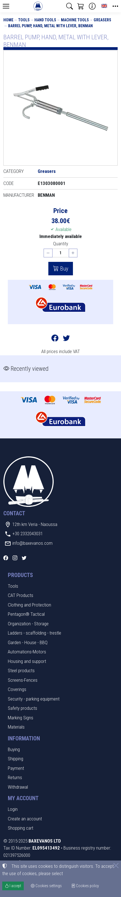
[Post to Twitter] (66, 339)
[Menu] (6, 6)
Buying (14, 749)
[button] (69, 6)
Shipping (15, 758)
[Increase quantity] (73, 253)
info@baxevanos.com (32, 543)
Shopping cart (20, 828)
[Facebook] (5, 558)
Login (13, 809)
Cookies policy (85, 886)
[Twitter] (24, 558)
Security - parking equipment (34, 699)
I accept (13, 886)
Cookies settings (46, 886)
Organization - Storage (28, 623)
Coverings (17, 689)
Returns (15, 777)
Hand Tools (45, 20)
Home (8, 20)
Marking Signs (20, 717)
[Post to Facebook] (54, 339)
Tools (24, 20)
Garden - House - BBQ (28, 642)
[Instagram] (15, 558)
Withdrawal (18, 787)
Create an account (25, 819)
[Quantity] (60, 253)
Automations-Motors (27, 652)
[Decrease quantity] (48, 253)
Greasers (102, 20)
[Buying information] (92, 6)
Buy (63, 268)
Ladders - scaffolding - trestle (34, 633)
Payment (16, 768)
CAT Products (20, 595)
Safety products (22, 708)
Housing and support (27, 661)
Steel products (21, 670)
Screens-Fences (22, 680)
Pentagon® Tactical (26, 614)
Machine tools (75, 20)
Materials (16, 727)
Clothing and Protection (29, 605)
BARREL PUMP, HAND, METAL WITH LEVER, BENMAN (50, 26)
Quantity (60, 243)
